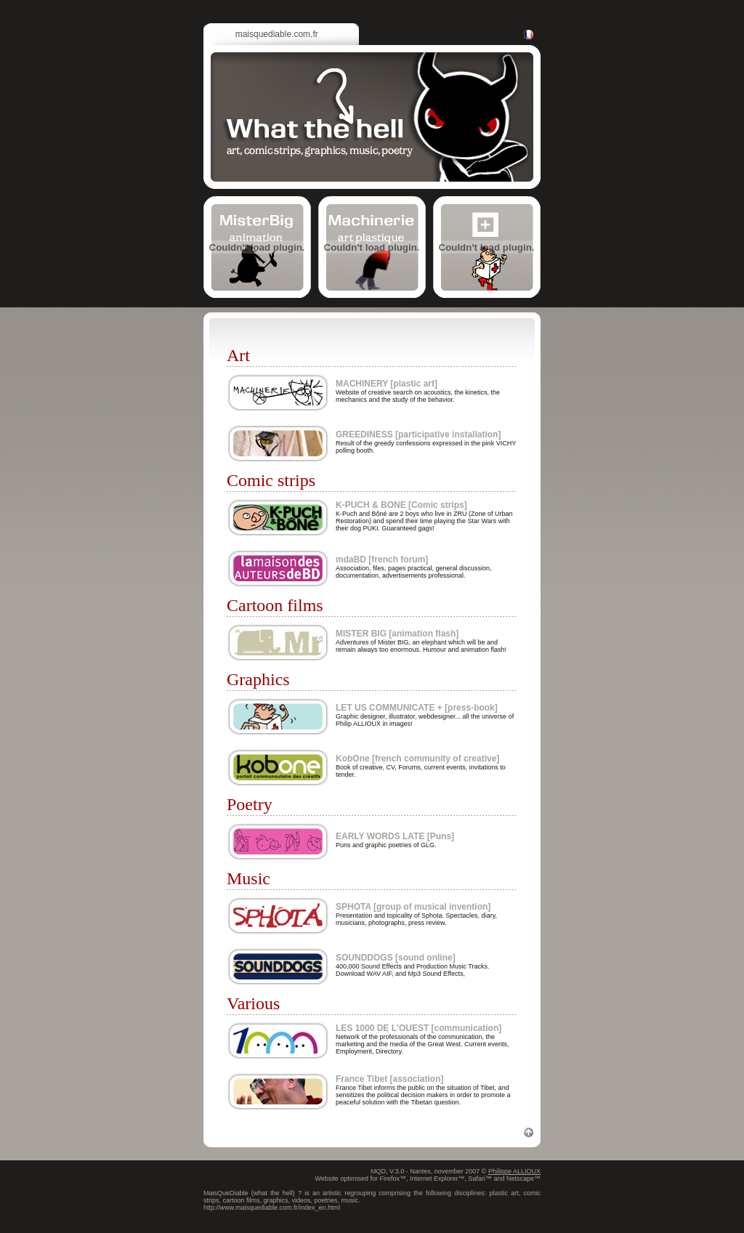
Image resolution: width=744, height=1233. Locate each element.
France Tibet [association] (389, 1079)
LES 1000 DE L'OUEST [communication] (418, 1028)
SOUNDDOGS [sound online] (396, 958)
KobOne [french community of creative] (417, 758)
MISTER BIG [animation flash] (397, 633)
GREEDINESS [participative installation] (418, 434)
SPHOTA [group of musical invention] (413, 907)
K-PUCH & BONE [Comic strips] (401, 505)
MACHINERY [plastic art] (386, 384)
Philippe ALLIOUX (514, 1171)
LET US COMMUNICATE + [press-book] (417, 708)
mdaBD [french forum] (382, 559)
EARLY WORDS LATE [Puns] (395, 836)
